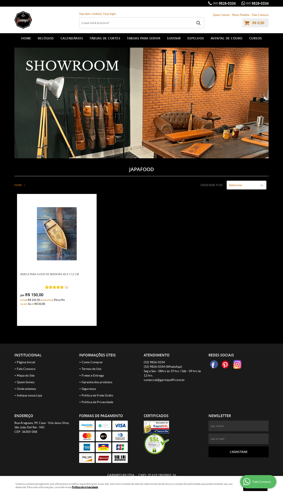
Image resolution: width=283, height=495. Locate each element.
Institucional (28, 355)
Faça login (109, 13)
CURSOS (255, 38)
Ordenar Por (211, 185)
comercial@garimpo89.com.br (164, 380)
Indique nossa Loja (29, 395)
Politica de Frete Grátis (97, 395)
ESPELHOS (195, 38)
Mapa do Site (25, 375)
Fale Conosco (260, 15)
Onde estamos (26, 389)
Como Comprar (92, 362)
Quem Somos (221, 15)
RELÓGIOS (46, 38)
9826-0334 (224, 3)
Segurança (89, 389)
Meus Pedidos (241, 15)
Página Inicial (26, 362)
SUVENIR (174, 38)
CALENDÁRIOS (72, 38)
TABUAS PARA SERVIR (143, 38)
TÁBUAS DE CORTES (105, 38)
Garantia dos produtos (97, 382)
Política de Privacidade (97, 402)
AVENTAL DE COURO (227, 38)
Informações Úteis (97, 355)
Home (26, 38)
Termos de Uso (91, 369)
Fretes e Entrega (93, 375)
